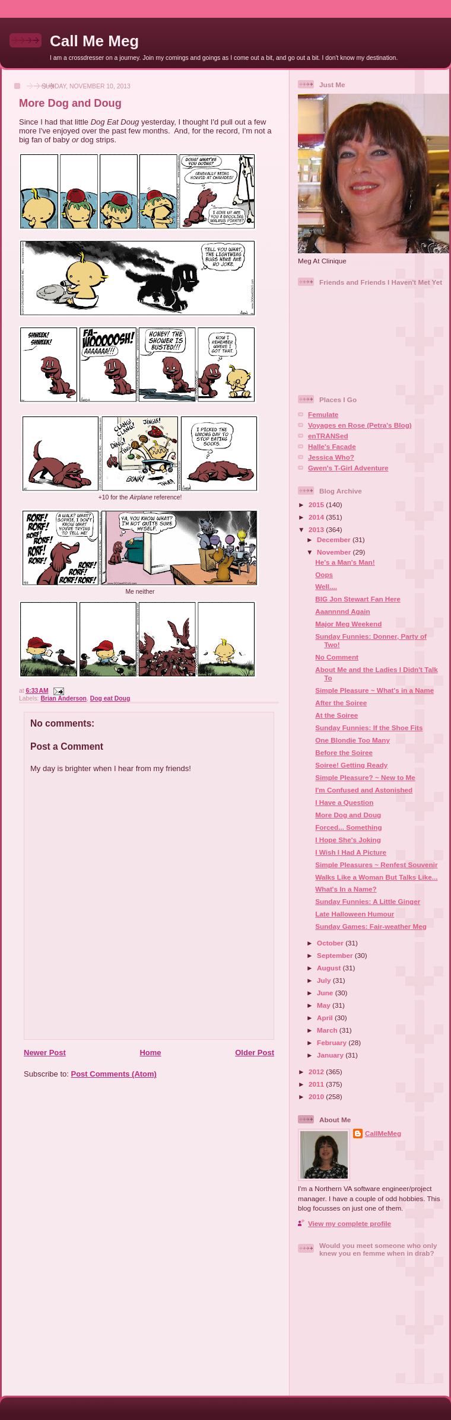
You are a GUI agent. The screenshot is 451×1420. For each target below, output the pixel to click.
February (332, 1042)
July (325, 980)
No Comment (336, 657)
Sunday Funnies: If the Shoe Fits (369, 727)
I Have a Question (344, 802)
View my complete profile (349, 1223)
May (324, 1005)
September (336, 955)
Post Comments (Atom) (114, 1073)
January (331, 1055)
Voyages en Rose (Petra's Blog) (360, 425)
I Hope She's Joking (348, 839)
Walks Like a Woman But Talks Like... (376, 877)
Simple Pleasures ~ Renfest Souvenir (376, 864)
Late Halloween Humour (354, 914)
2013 (317, 529)
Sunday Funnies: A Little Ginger (367, 901)
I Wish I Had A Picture (350, 852)
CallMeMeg (383, 1133)
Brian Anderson (63, 698)
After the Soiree (341, 702)
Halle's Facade (332, 446)
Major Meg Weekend (348, 624)
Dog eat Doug (110, 698)
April (326, 1017)
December (334, 539)
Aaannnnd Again (342, 611)
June (326, 992)
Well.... (326, 586)
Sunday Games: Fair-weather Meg (371, 926)
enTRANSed (328, 436)
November (334, 552)
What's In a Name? (345, 889)
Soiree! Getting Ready (351, 765)
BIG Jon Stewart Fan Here (358, 599)
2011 (317, 1084)
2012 (317, 1071)
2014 (317, 517)
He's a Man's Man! (344, 562)
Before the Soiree (344, 752)
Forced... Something (348, 827)
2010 (317, 1096)
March (328, 1030)
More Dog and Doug (70, 103)
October (331, 943)
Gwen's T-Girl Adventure (348, 468)
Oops (324, 574)
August (330, 968)
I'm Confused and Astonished (363, 790)
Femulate (323, 414)
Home (150, 1052)
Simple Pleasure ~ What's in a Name (374, 690)
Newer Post (45, 1052)
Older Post (254, 1052)
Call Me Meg (94, 41)
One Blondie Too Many (352, 740)
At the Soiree (336, 715)
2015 (317, 504)
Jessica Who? (331, 457)
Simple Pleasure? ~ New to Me (365, 777)
